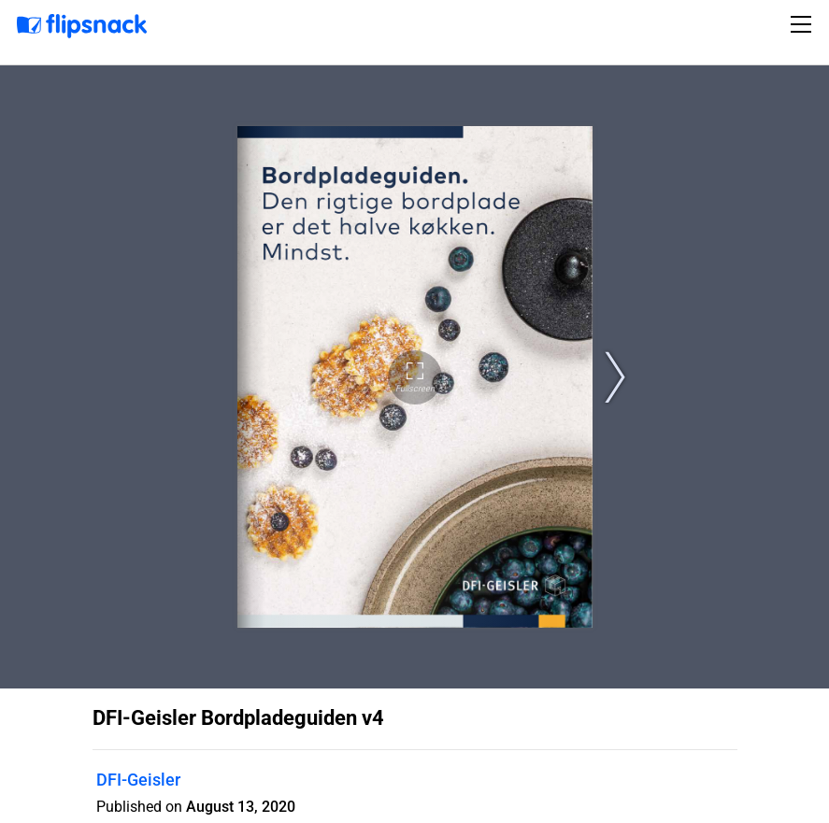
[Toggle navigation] (804, 24)
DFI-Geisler (138, 779)
